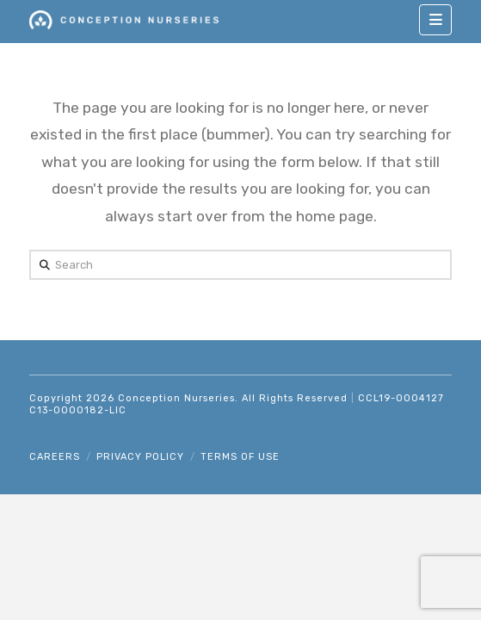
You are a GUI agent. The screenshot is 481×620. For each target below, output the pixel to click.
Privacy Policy (140, 456)
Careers (54, 456)
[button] (435, 19)
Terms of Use (240, 456)
